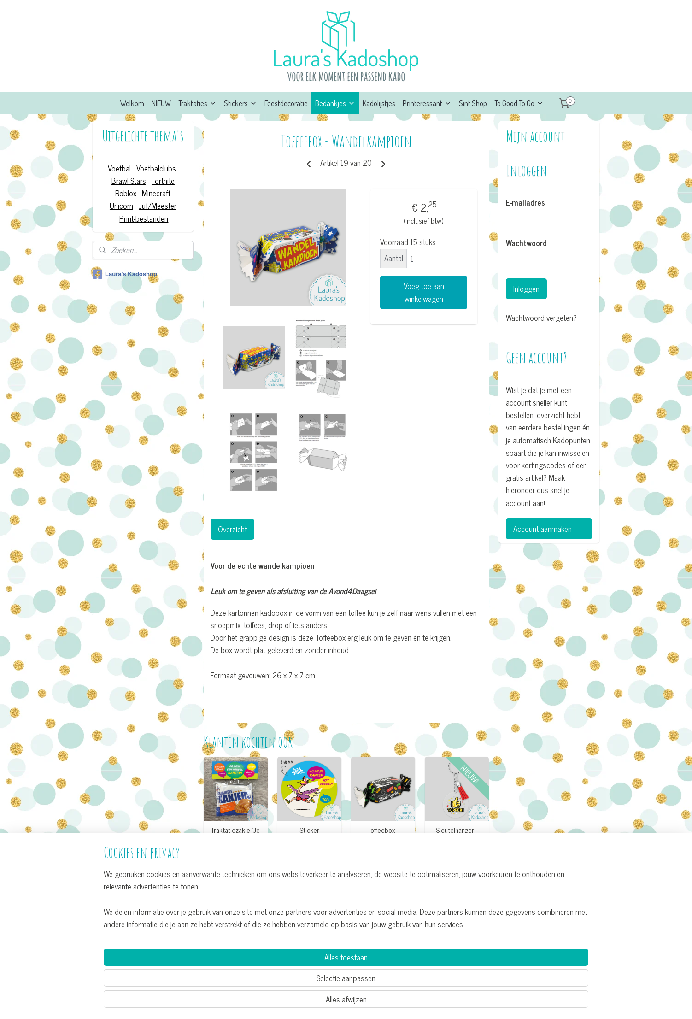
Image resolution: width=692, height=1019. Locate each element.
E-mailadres (525, 203)
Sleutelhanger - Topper (457, 834)
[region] (285, 976)
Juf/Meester (157, 205)
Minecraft (156, 193)
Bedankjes (335, 103)
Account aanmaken (542, 528)
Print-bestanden (143, 218)
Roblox (125, 193)
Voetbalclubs (156, 168)
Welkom (132, 103)
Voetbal (119, 168)
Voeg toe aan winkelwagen (423, 292)
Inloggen (526, 288)
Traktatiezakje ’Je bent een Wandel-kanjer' (235, 838)
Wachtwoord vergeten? (541, 318)
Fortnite (163, 180)
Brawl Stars (128, 180)
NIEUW (161, 103)
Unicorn (121, 205)
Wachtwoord (526, 243)
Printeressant (427, 103)
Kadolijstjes (379, 103)
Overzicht (231, 529)
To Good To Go (519, 103)
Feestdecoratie (286, 103)
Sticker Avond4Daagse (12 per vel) (309, 838)
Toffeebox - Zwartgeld (383, 834)
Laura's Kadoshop (125, 274)
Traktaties (197, 103)
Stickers (240, 103)
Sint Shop (473, 103)
